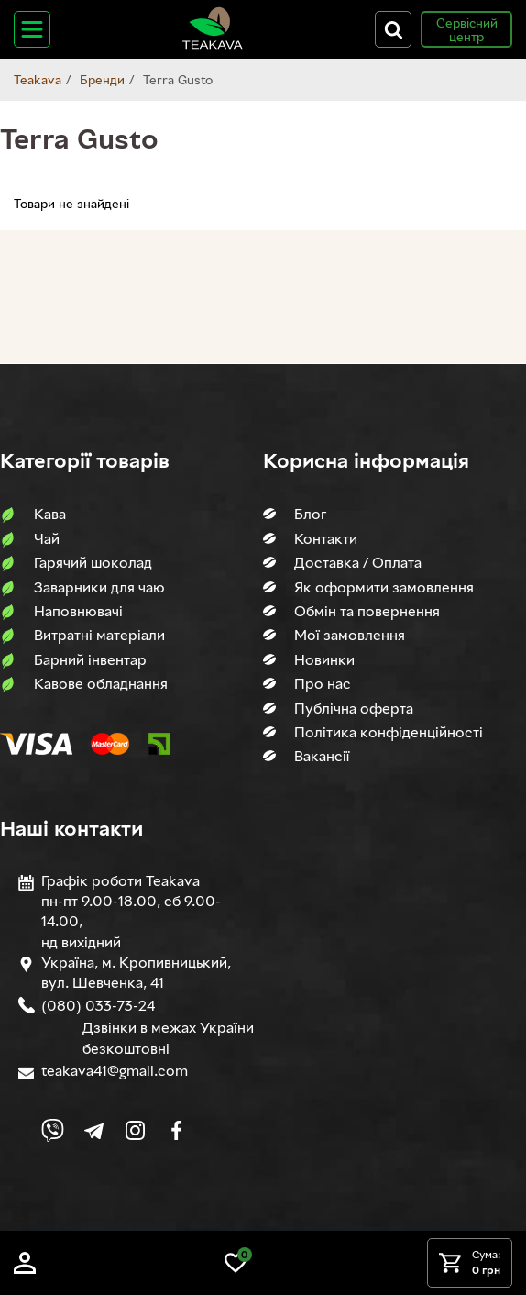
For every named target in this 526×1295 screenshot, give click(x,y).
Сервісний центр (467, 29)
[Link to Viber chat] (52, 1130)
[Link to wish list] (236, 1269)
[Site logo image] (212, 45)
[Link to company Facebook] (176, 1130)
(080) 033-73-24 (98, 1005)
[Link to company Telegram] (93, 1130)
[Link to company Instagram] (135, 1130)
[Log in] (25, 1269)
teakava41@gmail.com (114, 1070)
